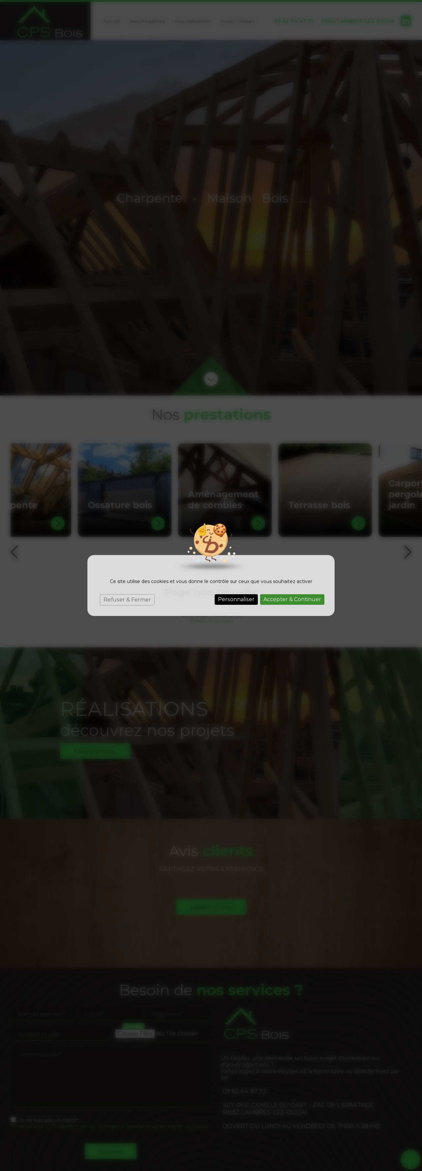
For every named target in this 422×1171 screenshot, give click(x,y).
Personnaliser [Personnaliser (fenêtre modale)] (236, 599)
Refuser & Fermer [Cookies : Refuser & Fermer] (127, 600)
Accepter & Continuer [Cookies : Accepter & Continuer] (292, 599)
